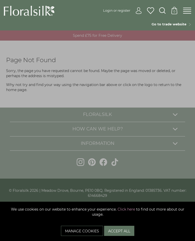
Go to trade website (171, 24)
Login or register (122, 10)
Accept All (119, 231)
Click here (126, 209)
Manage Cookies (82, 231)
